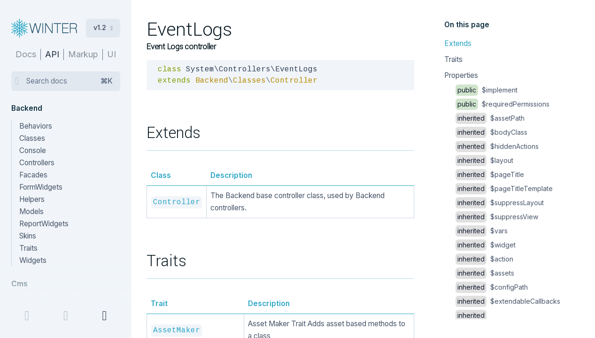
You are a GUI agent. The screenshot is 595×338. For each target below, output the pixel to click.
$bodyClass (491, 132)
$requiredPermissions (502, 104)
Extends (457, 43)
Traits (453, 59)
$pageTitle (490, 174)
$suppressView (497, 217)
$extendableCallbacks (508, 301)
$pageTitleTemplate (504, 188)
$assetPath (490, 118)
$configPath (492, 287)
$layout (484, 160)
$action (484, 259)
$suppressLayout (500, 203)
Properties (461, 75)
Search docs (69, 81)
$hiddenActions (497, 146)
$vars (482, 231)
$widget (486, 245)
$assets (485, 273)
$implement (487, 90)
